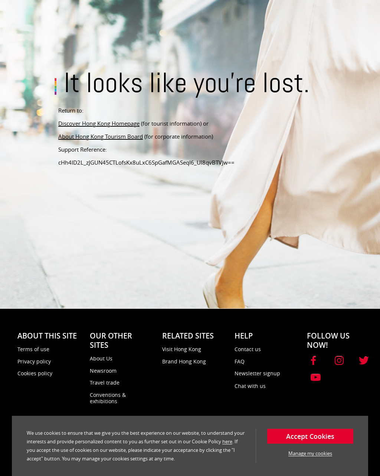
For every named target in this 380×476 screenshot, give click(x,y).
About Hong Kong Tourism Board (100, 136)
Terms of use (33, 349)
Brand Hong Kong (184, 361)
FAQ (240, 361)
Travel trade (104, 382)
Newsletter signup (257, 373)
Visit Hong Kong (181, 349)
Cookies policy (34, 373)
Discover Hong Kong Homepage (99, 123)
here (227, 441)
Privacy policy (34, 361)
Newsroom (103, 370)
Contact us (248, 349)
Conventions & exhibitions (108, 398)
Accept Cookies (310, 436)
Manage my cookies (310, 453)
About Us (101, 358)
